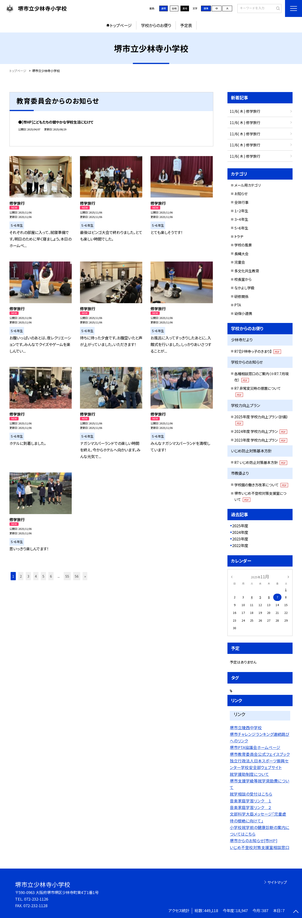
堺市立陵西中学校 (246, 727)
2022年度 (240, 545)
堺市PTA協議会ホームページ (255, 747)
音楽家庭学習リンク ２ (250, 807)
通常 (163, 8)
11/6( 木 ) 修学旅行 (245, 111)
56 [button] (77, 576)
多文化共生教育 (246, 270)
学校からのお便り (156, 25)
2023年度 (240, 539)
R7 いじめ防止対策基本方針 (260, 462)
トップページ (121, 25)
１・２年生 (241, 210)
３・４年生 (241, 219)
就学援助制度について (249, 774)
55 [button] (67, 576)
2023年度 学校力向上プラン (260, 440)
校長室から (243, 279)
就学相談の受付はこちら (251, 794)
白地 (174, 8)
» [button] (85, 576)
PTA (237, 304)
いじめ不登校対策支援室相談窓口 (259, 847)
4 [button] (36, 576)
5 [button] (43, 576)
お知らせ (240, 193)
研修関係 (241, 296)
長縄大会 (241, 253)
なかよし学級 (244, 287)
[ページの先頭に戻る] (296, 912)
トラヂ (238, 236)
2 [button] (21, 576)
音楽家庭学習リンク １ (250, 801)
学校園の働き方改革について (261, 484)
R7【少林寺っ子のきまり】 (257, 351)
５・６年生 (241, 227)
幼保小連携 (243, 313)
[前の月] (231, 576)
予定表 (186, 25)
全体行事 (241, 202)
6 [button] (51, 576)
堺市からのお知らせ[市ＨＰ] (253, 840)
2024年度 (240, 532)
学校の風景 (243, 244)
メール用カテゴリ (247, 185)
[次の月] (288, 576)
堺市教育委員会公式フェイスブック (260, 754)
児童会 (239, 262)
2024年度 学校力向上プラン (260, 431)
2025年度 (240, 525)
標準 (206, 8)
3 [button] (28, 576)
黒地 (184, 8)
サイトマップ (277, 882)
